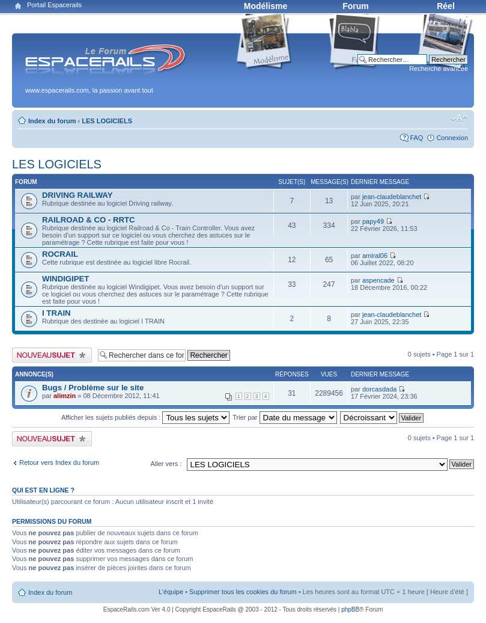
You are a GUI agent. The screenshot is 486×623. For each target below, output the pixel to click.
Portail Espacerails (54, 4)
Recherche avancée (438, 68)
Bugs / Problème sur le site (93, 387)
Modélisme (265, 6)
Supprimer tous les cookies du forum (243, 591)
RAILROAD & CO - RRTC (88, 219)
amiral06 (374, 255)
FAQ (416, 137)
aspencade (378, 280)
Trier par (284, 417)
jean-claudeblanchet (391, 196)
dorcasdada (379, 389)
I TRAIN (56, 313)
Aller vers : (165, 463)
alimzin (64, 395)
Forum (355, 6)
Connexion (452, 137)
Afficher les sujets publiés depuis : (145, 417)
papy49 (373, 221)
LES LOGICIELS (107, 120)
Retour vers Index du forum (59, 462)
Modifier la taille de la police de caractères (459, 118)
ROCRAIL (60, 254)
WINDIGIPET (65, 278)
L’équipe (171, 591)
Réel (446, 6)
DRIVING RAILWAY (77, 195)
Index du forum (52, 120)
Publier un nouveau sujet (52, 355)
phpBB (350, 609)
